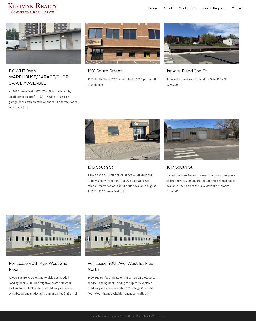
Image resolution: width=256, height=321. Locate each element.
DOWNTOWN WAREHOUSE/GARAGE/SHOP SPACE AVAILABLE (39, 77)
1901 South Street (105, 71)
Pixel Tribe (158, 316)
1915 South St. (101, 167)
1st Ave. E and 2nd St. (187, 71)
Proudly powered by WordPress (109, 316)
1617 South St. (180, 167)
